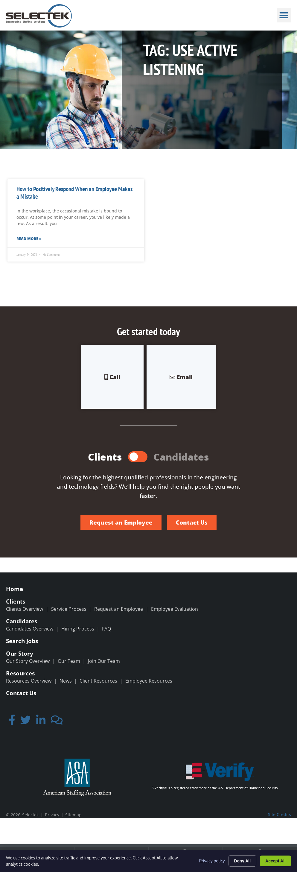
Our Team (69, 661)
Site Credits (279, 814)
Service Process (68, 609)
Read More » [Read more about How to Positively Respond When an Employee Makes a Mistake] (29, 238)
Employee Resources (148, 680)
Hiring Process (77, 628)
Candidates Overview (29, 628)
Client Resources (98, 680)
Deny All (242, 861)
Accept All (275, 861)
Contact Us (21, 693)
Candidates (21, 621)
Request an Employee (118, 609)
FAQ (106, 628)
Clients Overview (24, 609)
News (66, 680)
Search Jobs (22, 641)
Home (14, 589)
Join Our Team (104, 661)
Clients (15, 601)
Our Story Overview (28, 661)
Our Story (19, 653)
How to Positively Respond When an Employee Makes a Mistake (74, 192)
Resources (20, 673)
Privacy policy (212, 860)
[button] (284, 15)
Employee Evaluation (174, 609)
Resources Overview (28, 680)
